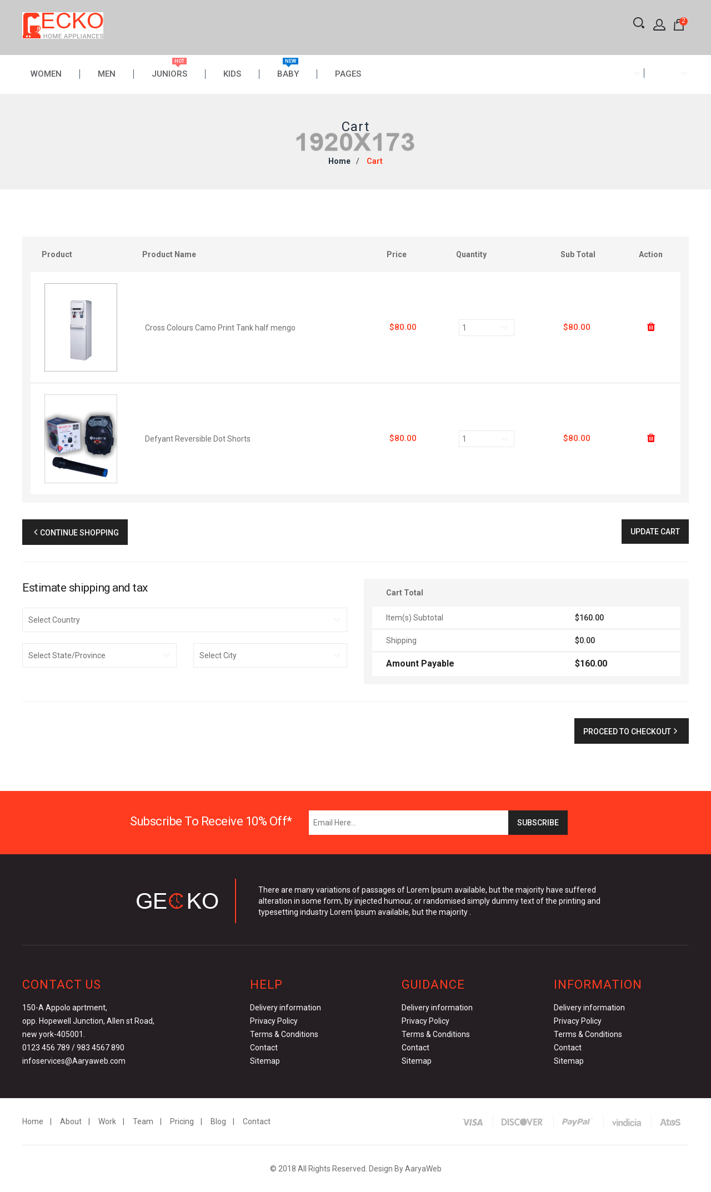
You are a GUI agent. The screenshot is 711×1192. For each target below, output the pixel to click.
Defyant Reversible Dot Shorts (198, 438)
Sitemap (265, 1060)
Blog (218, 1121)
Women (46, 74)
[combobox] (621, 73)
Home (339, 161)
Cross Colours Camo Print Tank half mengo (220, 327)
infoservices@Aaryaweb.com (74, 1060)
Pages (348, 74)
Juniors (169, 74)
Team (143, 1121)
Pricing (182, 1121)
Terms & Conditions (284, 1034)
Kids (232, 74)
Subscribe (538, 822)
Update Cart (655, 531)
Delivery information (285, 1007)
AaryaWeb (423, 1168)
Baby (288, 74)
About (71, 1121)
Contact (264, 1047)
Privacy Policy (274, 1020)
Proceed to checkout (631, 731)
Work (107, 1121)
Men (107, 74)
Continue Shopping (75, 532)
